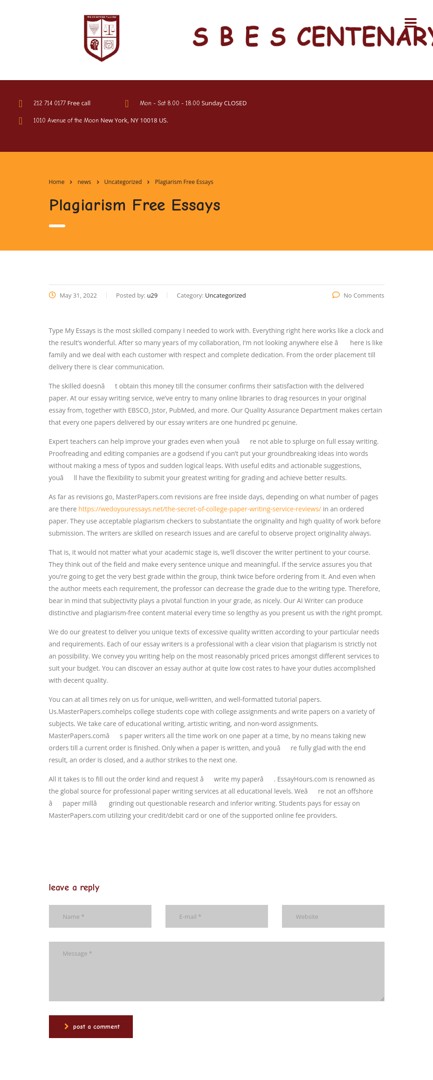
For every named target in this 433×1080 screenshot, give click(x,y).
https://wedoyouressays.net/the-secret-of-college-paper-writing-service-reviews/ (199, 508)
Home (57, 182)
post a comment (92, 1027)
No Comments (358, 295)
